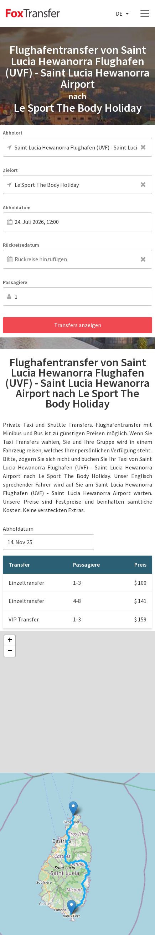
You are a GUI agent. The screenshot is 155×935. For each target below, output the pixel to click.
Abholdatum (17, 207)
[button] (71, 907)
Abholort (12, 133)
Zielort (10, 170)
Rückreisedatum (21, 245)
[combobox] (123, 14)
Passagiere (15, 282)
